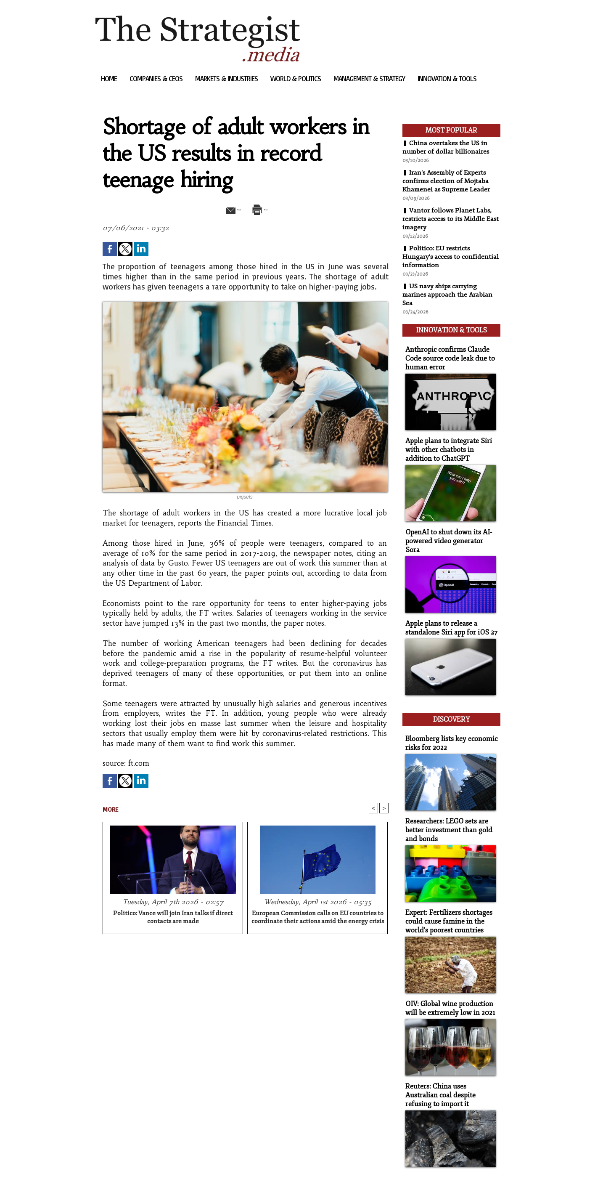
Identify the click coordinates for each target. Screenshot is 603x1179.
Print (267, 208)
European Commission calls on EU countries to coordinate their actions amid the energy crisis (317, 918)
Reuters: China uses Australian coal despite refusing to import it (449, 1061)
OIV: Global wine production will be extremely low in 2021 (447, 976)
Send (225, 208)
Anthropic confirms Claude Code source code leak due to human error (446, 353)
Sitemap (110, 1160)
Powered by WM (185, 1160)
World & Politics (296, 78)
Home (110, 78)
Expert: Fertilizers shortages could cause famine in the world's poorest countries (445, 891)
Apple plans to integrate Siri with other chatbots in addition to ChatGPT (450, 442)
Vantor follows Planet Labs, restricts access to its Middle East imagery (447, 218)
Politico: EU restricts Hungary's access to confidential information (451, 256)
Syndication (146, 1160)
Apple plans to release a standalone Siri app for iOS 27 (447, 608)
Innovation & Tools (447, 78)
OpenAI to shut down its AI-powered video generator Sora (448, 527)
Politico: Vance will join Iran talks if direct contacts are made (173, 918)
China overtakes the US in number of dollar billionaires (446, 147)
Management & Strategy (370, 78)
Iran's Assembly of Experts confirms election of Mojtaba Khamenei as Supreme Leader (447, 181)
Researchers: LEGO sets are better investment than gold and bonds (445, 802)
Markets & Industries (227, 78)
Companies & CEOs (157, 78)
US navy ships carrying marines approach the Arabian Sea (448, 294)
